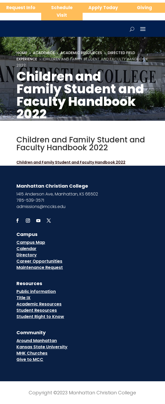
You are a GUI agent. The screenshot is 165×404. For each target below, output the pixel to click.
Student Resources (36, 310)
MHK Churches (31, 353)
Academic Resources (39, 304)
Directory (26, 255)
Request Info (20, 7)
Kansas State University (42, 347)
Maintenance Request (39, 267)
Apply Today (103, 7)
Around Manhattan (36, 341)
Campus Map (30, 242)
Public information (36, 291)
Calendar (26, 249)
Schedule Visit (61, 11)
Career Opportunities (39, 261)
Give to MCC (29, 359)
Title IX (23, 298)
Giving (144, 7)
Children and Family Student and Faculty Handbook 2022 (70, 162)
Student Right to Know (40, 317)
